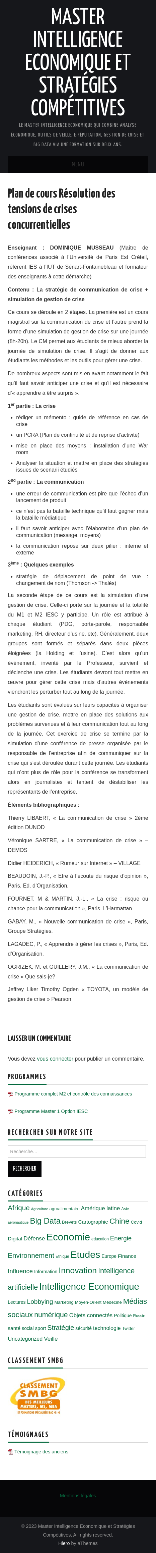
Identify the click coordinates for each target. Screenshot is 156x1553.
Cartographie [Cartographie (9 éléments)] (93, 1222)
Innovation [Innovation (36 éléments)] (78, 1270)
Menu (78, 165)
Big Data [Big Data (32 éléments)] (45, 1220)
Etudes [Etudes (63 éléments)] (85, 1254)
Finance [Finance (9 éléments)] (127, 1256)
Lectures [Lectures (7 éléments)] (16, 1302)
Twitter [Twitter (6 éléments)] (128, 1328)
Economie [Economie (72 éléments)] (68, 1236)
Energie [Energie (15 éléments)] (121, 1238)
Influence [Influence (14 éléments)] (20, 1271)
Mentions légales (78, 1495)
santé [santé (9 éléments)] (14, 1328)
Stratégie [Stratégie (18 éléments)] (60, 1327)
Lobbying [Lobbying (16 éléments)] (40, 1301)
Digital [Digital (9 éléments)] (15, 1238)
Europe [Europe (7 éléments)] (108, 1256)
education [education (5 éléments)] (100, 1239)
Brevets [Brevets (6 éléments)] (69, 1222)
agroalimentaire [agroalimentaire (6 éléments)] (65, 1208)
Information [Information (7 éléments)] (45, 1271)
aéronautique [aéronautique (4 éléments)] (18, 1222)
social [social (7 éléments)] (27, 1328)
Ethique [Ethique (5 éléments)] (62, 1256)
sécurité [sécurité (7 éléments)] (83, 1328)
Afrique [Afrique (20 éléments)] (18, 1208)
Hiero (64, 1543)
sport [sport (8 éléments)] (40, 1328)
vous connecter (55, 1059)
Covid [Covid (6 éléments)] (136, 1222)
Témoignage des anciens (41, 1451)
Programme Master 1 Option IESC (51, 1111)
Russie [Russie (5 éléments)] (139, 1316)
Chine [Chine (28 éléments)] (119, 1221)
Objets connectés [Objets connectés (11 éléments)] (91, 1315)
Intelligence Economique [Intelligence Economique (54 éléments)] (89, 1286)
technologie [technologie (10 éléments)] (107, 1328)
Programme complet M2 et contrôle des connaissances (73, 1093)
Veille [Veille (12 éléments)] (51, 1338)
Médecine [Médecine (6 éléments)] (112, 1302)
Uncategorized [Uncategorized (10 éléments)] (25, 1339)
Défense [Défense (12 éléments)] (34, 1238)
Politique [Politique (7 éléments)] (123, 1315)
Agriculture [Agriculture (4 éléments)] (39, 1209)
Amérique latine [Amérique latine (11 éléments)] (100, 1208)
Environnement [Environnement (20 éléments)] (31, 1255)
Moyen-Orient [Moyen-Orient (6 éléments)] (88, 1302)
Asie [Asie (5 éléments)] (125, 1209)
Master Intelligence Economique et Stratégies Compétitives (78, 63)
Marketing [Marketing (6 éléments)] (63, 1302)
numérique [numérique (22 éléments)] (51, 1315)
